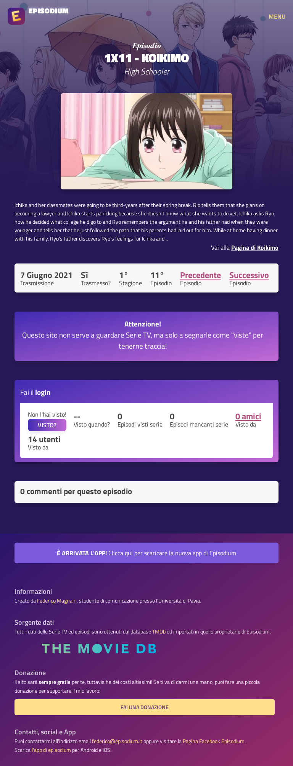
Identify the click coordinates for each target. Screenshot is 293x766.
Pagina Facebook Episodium (214, 741)
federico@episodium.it (117, 741)
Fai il (35, 392)
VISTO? (47, 425)
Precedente (200, 274)
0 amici (248, 416)
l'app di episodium (51, 750)
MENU (277, 16)
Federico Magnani (57, 600)
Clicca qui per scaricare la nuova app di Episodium (146, 553)
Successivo (249, 274)
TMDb (159, 631)
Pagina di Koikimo (255, 247)
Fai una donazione (145, 707)
